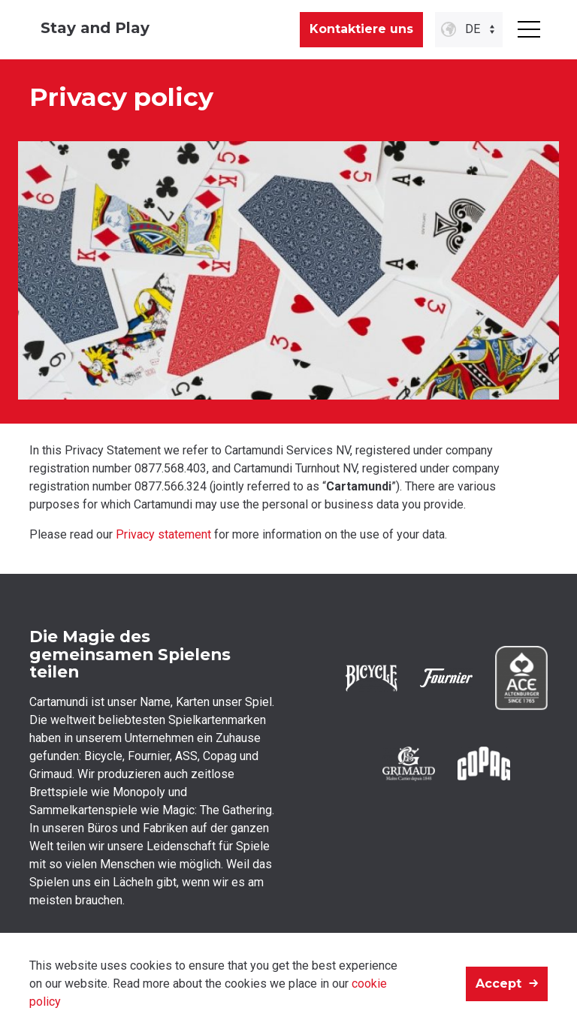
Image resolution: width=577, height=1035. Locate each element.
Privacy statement (163, 534)
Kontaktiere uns (361, 29)
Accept (498, 983)
